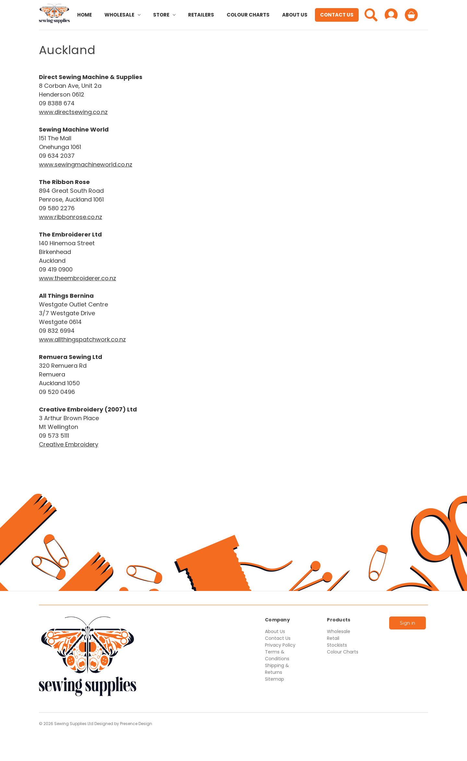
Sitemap (274, 679)
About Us (294, 14)
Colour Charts (248, 14)
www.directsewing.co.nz (73, 112)
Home (84, 14)
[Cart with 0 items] (411, 15)
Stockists (337, 645)
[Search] (371, 15)
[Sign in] (391, 15)
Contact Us (336, 14)
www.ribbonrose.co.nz (70, 217)
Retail (333, 638)
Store (164, 14)
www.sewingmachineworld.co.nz (85, 164)
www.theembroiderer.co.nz (77, 278)
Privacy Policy (280, 645)
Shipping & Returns (277, 668)
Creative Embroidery (68, 444)
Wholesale (122, 14)
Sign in (407, 623)
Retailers (201, 14)
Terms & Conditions (277, 655)
